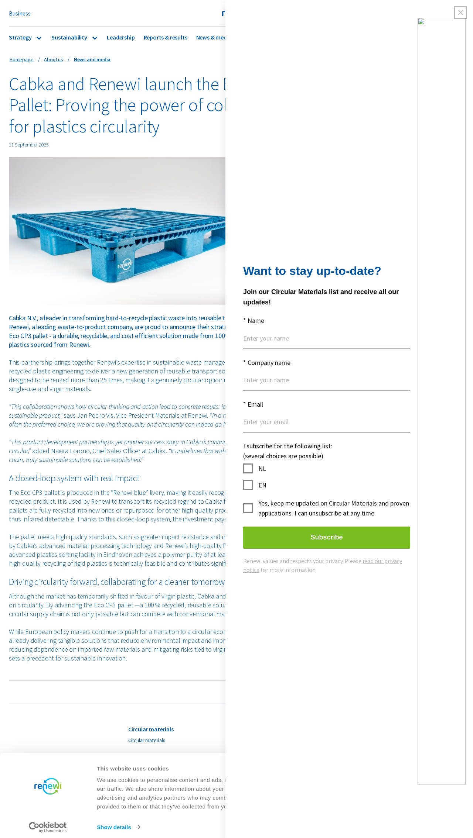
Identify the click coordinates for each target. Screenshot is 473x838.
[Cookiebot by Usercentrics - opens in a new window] (48, 823)
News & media (214, 37)
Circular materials (147, 740)
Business (20, 13)
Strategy (21, 37)
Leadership (121, 37)
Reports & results (165, 37)
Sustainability (69, 37)
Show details (114, 823)
